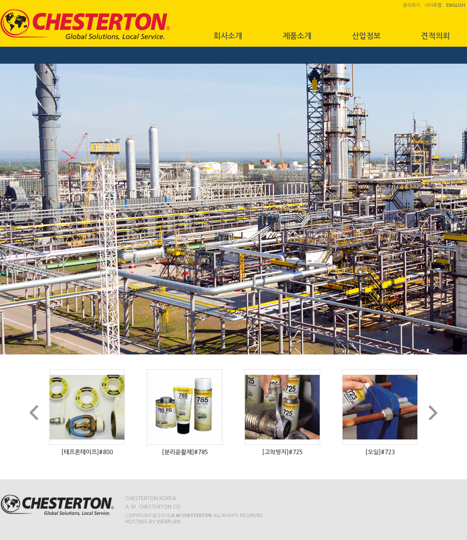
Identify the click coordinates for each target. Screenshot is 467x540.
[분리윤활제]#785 (185, 452)
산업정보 (366, 36)
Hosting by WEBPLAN (152, 521)
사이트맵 (433, 5)
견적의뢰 (435, 36)
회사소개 (228, 36)
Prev (34, 412)
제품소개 (297, 36)
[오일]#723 (380, 452)
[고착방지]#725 (282, 452)
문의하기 (411, 5)
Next (433, 412)
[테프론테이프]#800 (87, 452)
